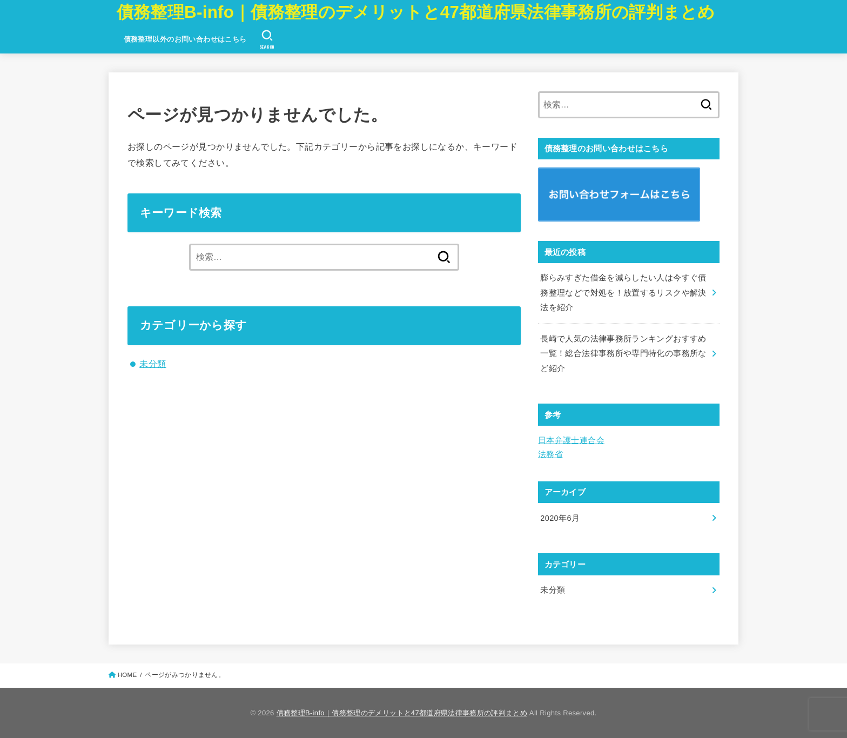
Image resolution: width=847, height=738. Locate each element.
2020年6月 (560, 518)
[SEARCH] (267, 39)
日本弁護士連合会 (571, 440)
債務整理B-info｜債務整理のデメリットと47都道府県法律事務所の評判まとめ (416, 12)
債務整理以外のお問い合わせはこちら (185, 39)
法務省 (550, 454)
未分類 (152, 363)
